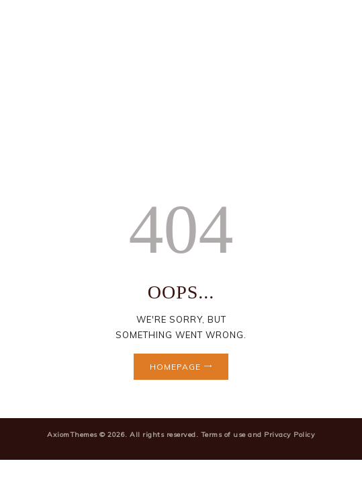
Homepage (175, 367)
